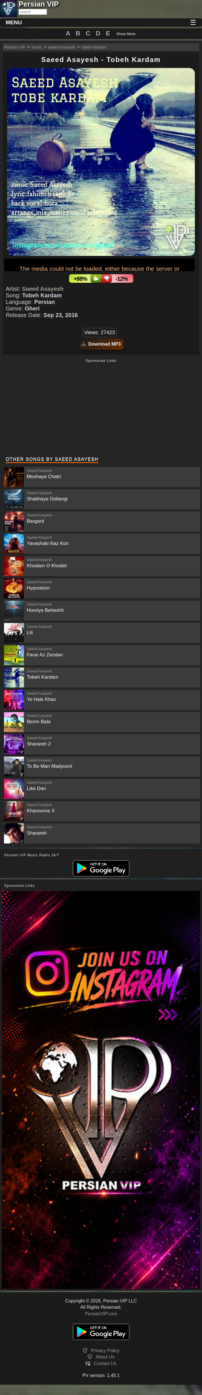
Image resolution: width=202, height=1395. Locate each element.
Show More (126, 34)
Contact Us (105, 1363)
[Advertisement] (101, 408)
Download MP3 (101, 344)
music (36, 47)
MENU (14, 22)
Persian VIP (14, 47)
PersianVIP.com (101, 1313)
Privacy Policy (105, 1350)
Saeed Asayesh (43, 289)
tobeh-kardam (94, 47)
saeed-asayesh (61, 47)
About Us (105, 1356)
